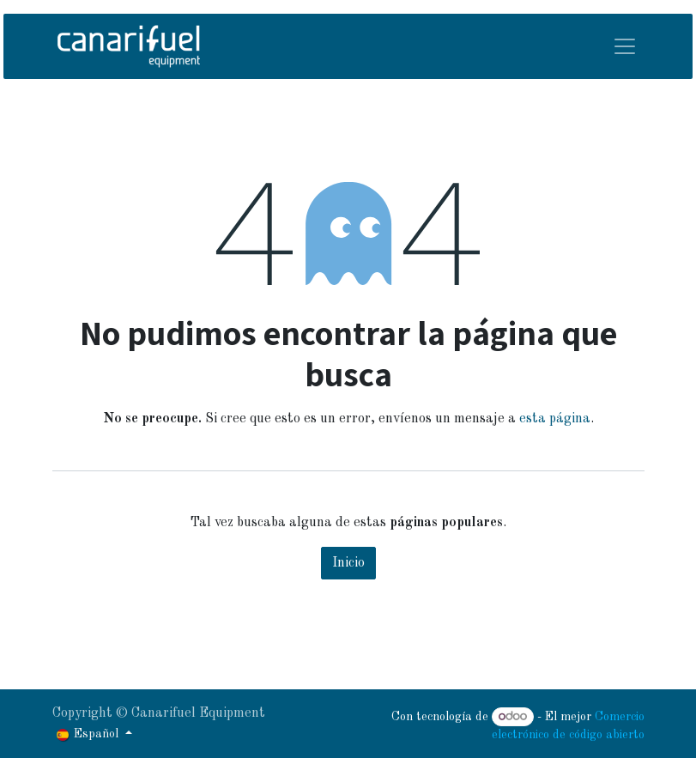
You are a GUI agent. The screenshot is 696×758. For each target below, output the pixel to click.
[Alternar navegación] (625, 46)
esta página (554, 419)
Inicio (348, 563)
